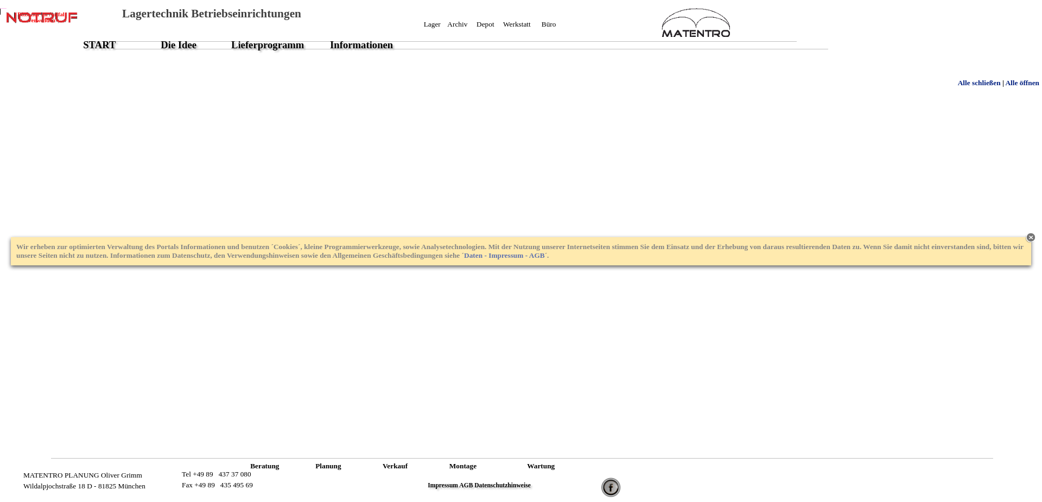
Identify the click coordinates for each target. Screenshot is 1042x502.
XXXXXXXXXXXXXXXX (169, 480)
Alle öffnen (1022, 83)
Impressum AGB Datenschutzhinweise (479, 485)
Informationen (361, 44)
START (99, 44)
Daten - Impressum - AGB (504, 255)
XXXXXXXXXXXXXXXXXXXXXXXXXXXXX (510, 34)
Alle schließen (979, 83)
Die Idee (178, 44)
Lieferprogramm (267, 44)
